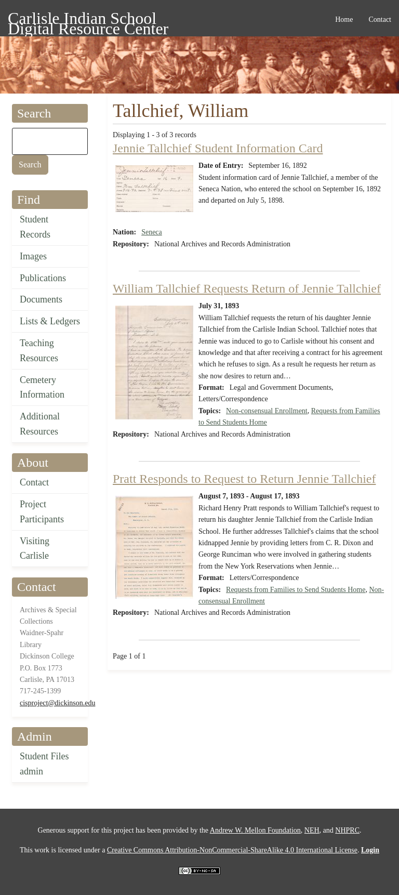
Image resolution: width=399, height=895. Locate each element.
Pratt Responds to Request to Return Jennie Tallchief (244, 478)
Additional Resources (40, 424)
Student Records (35, 227)
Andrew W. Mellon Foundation (255, 830)
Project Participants (42, 511)
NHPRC (347, 830)
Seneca (151, 232)
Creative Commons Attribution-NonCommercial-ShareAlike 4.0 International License (232, 850)
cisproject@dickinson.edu (57, 703)
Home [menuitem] (344, 19)
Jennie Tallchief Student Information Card (218, 148)
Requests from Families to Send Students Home (295, 590)
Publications (43, 278)
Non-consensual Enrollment (267, 411)
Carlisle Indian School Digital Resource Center (88, 20)
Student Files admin (44, 763)
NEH (312, 830)
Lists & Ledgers (50, 321)
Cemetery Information (42, 387)
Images (33, 256)
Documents (41, 299)
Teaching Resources (39, 350)
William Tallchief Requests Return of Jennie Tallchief (247, 288)
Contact (34, 482)
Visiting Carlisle (34, 548)
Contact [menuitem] (379, 19)
